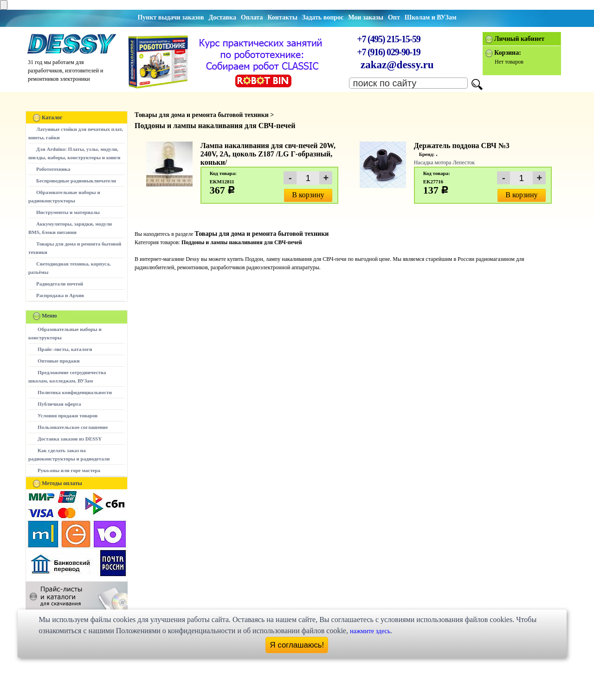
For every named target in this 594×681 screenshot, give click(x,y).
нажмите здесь (370, 631)
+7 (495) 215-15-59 (388, 39)
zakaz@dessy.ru (397, 65)
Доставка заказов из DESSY (70, 438)
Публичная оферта (59, 404)
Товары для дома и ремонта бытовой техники (261, 233)
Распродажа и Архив (60, 295)
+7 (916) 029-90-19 (388, 52)
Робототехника (53, 169)
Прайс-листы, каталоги (65, 349)
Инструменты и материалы (68, 212)
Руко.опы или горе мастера (69, 470)
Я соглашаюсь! (297, 645)
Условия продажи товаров (67, 415)
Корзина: (507, 52)
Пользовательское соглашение (73, 427)
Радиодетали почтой (59, 283)
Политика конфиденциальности (75, 392)
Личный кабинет (519, 38)
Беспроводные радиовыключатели (76, 180)
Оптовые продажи (59, 360)
